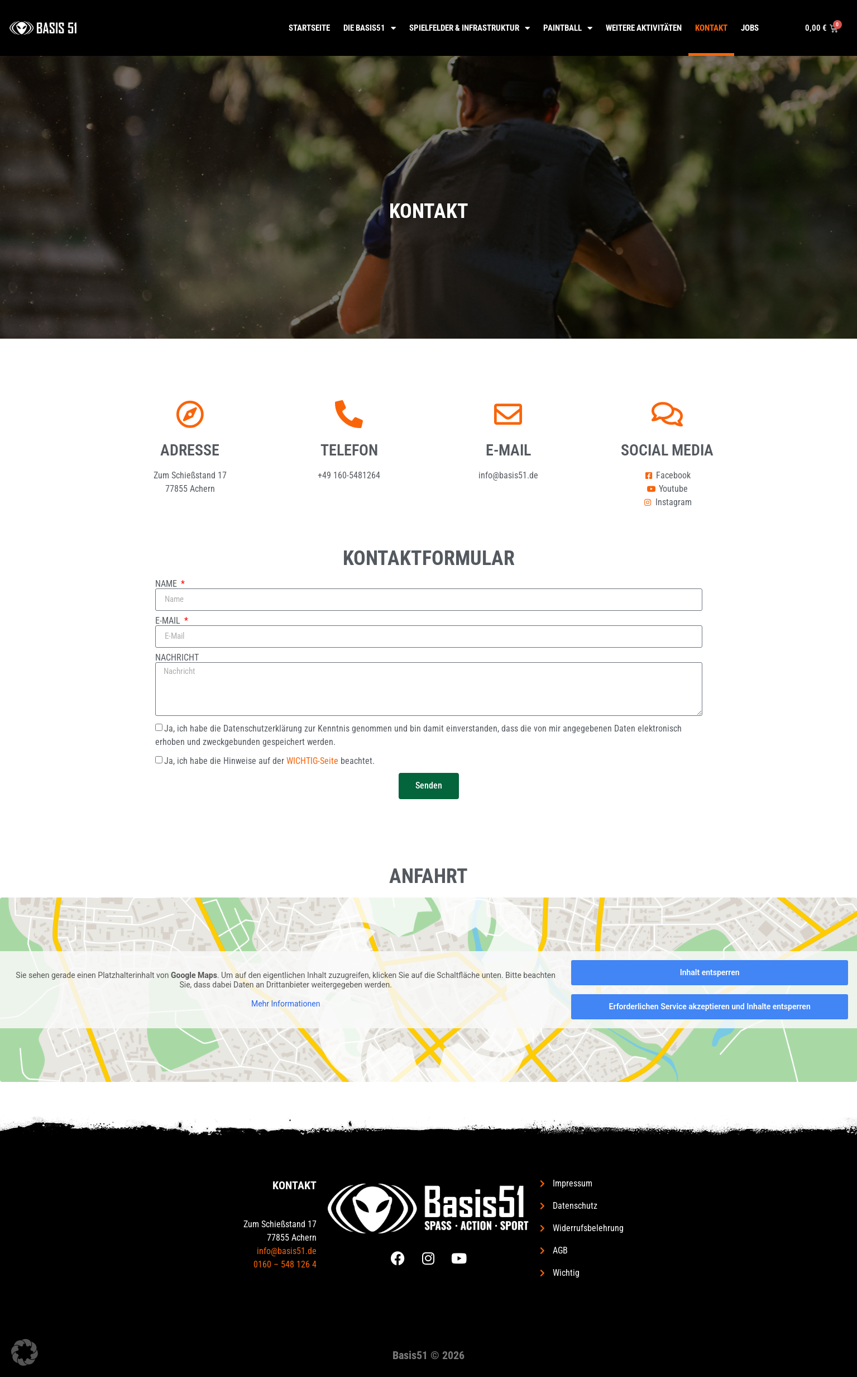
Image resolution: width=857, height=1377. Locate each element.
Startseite (309, 28)
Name (167, 584)
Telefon (349, 450)
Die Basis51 (369, 28)
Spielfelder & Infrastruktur (469, 28)
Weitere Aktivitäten (644, 28)
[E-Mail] (508, 414)
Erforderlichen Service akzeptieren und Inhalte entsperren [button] (710, 1006)
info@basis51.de (287, 1251)
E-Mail (508, 450)
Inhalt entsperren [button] (710, 972)
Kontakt (711, 28)
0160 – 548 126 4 (285, 1264)
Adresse (189, 450)
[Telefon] (349, 414)
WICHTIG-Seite (312, 760)
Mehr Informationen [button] (285, 1003)
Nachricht (177, 657)
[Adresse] (190, 414)
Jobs (750, 28)
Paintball (567, 28)
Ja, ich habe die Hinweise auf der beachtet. (269, 760)
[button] (24, 1352)
